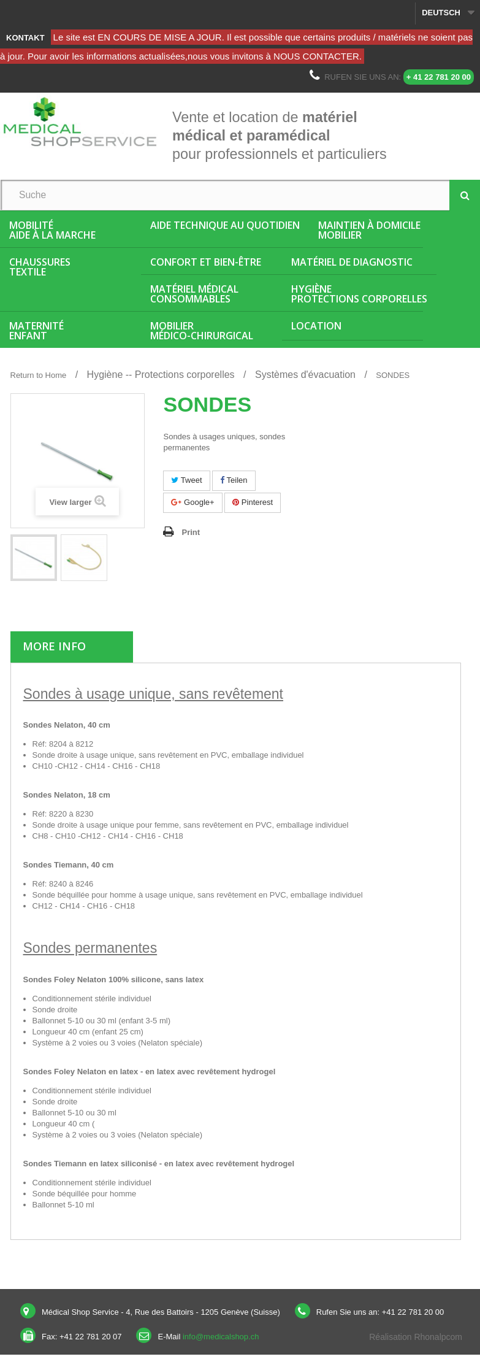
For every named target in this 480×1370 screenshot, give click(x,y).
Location (316, 326)
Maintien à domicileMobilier (369, 230)
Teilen (233, 480)
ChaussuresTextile (39, 267)
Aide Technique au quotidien (225, 225)
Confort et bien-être (205, 262)
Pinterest (252, 502)
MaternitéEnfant (36, 330)
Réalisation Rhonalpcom (415, 1337)
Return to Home (38, 375)
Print (190, 532)
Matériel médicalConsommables (194, 294)
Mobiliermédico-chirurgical (201, 330)
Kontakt (25, 37)
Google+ (192, 502)
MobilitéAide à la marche (52, 230)
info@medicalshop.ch (221, 1336)
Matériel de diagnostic (352, 262)
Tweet (186, 480)
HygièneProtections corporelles (359, 294)
